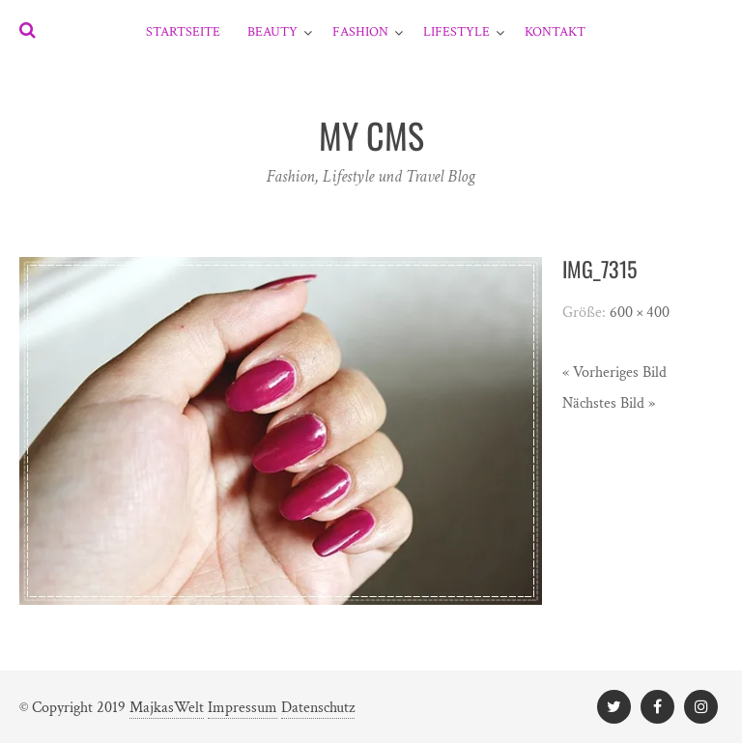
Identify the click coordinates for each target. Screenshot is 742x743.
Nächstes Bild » (608, 403)
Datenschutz (318, 708)
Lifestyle (456, 32)
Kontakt (555, 32)
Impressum (242, 708)
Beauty (272, 32)
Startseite (183, 32)
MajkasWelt (166, 708)
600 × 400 (640, 312)
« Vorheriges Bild (614, 372)
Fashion (360, 32)
